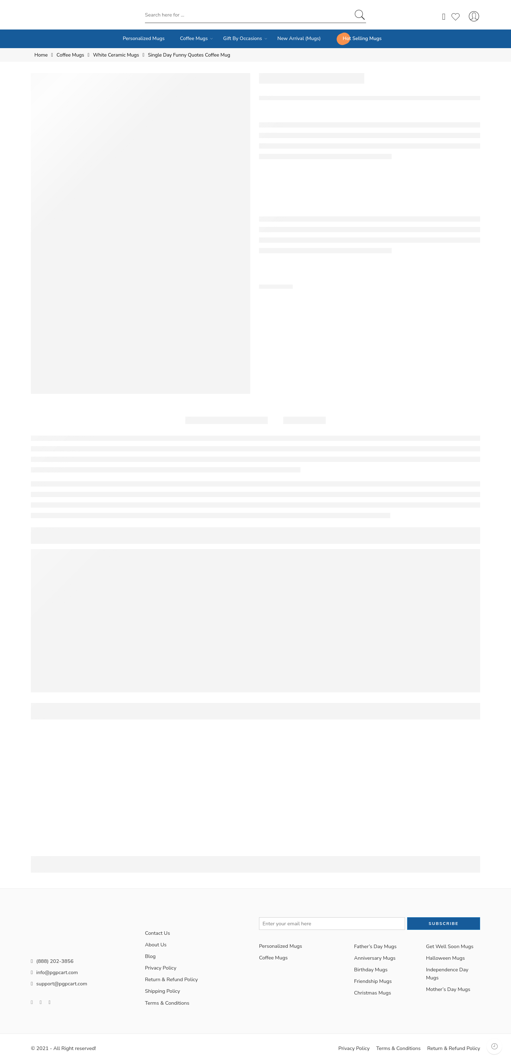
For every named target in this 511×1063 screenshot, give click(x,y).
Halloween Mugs (445, 957)
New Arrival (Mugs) (299, 38)
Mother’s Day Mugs (448, 989)
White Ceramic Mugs (116, 55)
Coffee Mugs (194, 38)
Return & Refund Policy (171, 979)
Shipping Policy (162, 990)
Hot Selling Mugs (362, 38)
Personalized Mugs (144, 38)
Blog (150, 956)
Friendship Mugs (373, 981)
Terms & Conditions (167, 1002)
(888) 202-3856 (52, 961)
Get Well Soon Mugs (449, 946)
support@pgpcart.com (59, 983)
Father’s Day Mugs (375, 946)
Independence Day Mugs (447, 973)
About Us (156, 944)
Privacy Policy (160, 967)
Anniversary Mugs (375, 957)
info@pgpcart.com (54, 972)
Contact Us (157, 933)
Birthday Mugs (370, 969)
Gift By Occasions (242, 38)
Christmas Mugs (372, 992)
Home (41, 55)
